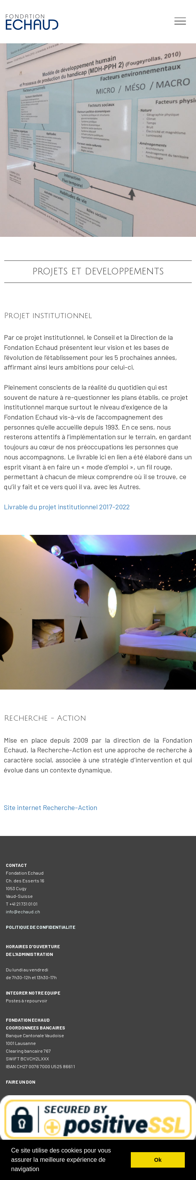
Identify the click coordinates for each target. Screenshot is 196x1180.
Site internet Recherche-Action (50, 807)
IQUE (24, 927)
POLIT (12, 927)
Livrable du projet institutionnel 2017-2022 (67, 506)
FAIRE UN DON (20, 1081)
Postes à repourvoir (26, 1000)
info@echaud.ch (23, 911)
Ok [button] (158, 1160)
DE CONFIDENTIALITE (52, 927)
